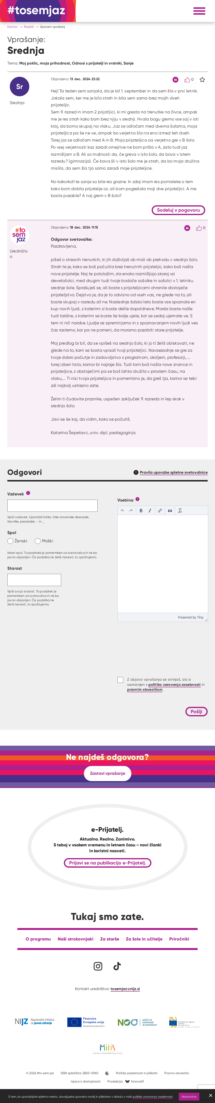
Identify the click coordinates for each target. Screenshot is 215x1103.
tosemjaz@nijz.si (125, 988)
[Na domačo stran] (36, 11)
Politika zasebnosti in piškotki (137, 1073)
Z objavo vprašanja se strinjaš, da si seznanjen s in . (165, 684)
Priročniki (179, 939)
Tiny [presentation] (200, 617)
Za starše (109, 939)
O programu (38, 939)
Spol (11, 532)
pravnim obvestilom (144, 689)
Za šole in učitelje (144, 939)
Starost (14, 568)
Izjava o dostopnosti (86, 1081)
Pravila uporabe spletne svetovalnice (174, 472)
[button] (122, 510)
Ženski (21, 540)
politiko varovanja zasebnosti (152, 1096)
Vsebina (125, 499)
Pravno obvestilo (176, 1073)
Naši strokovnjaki (75, 939)
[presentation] (122, 510)
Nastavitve (189, 1096)
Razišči (29, 27)
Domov (12, 27)
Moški (47, 540)
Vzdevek (15, 493)
